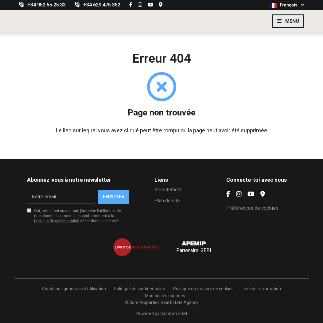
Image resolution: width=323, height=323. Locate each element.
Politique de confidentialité (56, 221)
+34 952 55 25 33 (46, 5)
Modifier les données (165, 295)
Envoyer (114, 197)
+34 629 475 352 (101, 5)
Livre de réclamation (261, 288)
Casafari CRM (173, 313)
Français (287, 5)
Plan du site (167, 201)
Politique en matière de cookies (203, 288)
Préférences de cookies (252, 208)
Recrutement (168, 190)
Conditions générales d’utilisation (74, 288)
